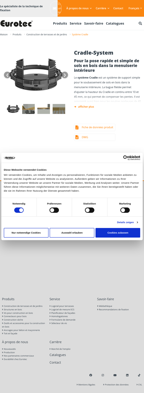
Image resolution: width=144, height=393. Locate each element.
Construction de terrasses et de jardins (46, 34)
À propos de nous (79, 8)
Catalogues (57, 355)
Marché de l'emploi (59, 348)
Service (54, 299)
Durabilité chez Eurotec (14, 359)
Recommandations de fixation (113, 309)
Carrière (102, 8)
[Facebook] (90, 375)
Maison (4, 34)
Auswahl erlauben (72, 232)
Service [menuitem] (76, 23)
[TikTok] (139, 375)
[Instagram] (103, 375)
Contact (118, 8)
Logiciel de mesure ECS (61, 309)
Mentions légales (86, 384)
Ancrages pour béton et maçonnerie (21, 330)
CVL (139, 384)
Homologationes (58, 316)
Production (8, 352)
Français (135, 8)
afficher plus (86, 106)
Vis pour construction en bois (17, 312)
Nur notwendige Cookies (26, 232)
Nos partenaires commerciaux (18, 355)
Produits (17, 34)
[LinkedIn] (127, 375)
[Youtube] (115, 375)
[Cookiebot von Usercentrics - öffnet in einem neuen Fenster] (125, 157)
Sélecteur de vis (58, 323)
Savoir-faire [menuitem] (93, 23)
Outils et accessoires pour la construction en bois (23, 325)
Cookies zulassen (117, 232)
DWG (85, 137)
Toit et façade (9, 333)
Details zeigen (125, 222)
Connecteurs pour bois (14, 316)
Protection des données (116, 384)
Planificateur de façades (62, 312)
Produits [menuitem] (60, 23)
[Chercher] (140, 23)
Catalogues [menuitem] (115, 23)
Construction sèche (12, 319)
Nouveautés (9, 348)
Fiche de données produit (97, 127)
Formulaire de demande (62, 319)
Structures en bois (12, 309)
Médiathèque (104, 306)
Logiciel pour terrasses (61, 306)
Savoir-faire (105, 299)
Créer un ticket (57, 8)
